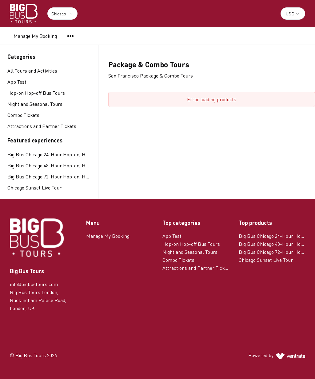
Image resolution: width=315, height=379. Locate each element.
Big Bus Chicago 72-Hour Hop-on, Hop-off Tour (49, 176)
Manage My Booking (35, 36)
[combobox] (293, 13)
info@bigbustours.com (34, 284)
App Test (171, 236)
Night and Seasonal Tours (189, 252)
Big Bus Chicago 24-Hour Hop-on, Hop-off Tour (49, 154)
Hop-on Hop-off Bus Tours (191, 244)
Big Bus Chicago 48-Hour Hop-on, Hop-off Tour (49, 165)
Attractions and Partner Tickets (195, 268)
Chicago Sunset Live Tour (34, 187)
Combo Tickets (178, 260)
